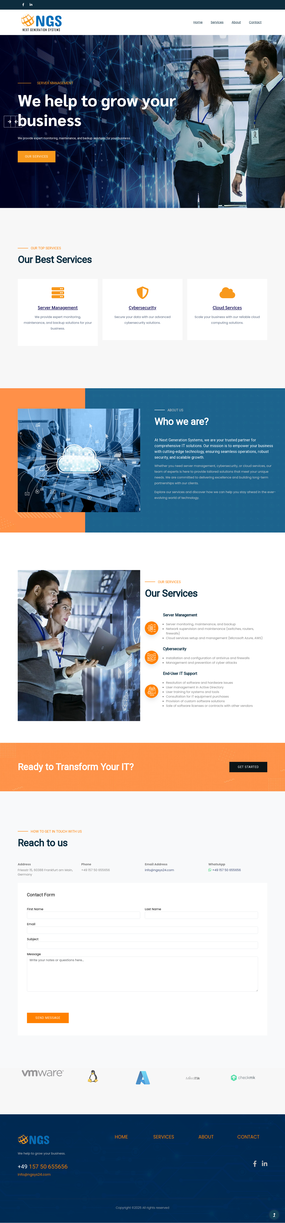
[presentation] (56, 1002)
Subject (33, 939)
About (236, 22)
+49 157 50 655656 (224, 870)
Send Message (47, 1018)
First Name (35, 909)
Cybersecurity (142, 307)
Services (217, 22)
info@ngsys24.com (159, 870)
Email (31, 924)
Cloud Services (227, 307)
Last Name (153, 909)
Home (198, 22)
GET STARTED (248, 767)
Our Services (36, 156)
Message (34, 954)
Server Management (58, 307)
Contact (255, 22)
